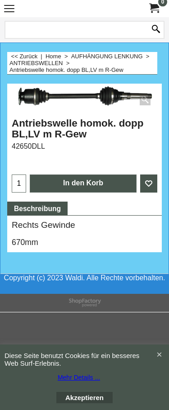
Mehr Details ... (79, 377)
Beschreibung (37, 208)
